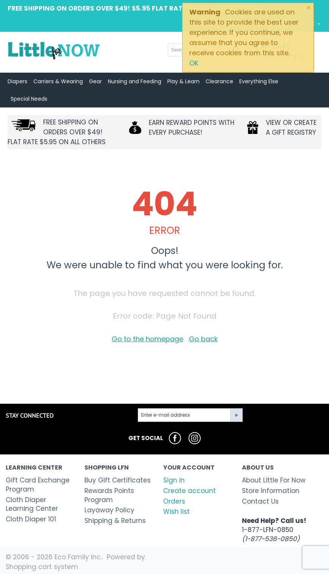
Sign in (174, 480)
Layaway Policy (109, 510)
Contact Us (260, 501)
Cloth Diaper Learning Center (32, 504)
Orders (174, 501)
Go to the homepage (147, 339)
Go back (203, 339)
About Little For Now (274, 480)
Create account (189, 490)
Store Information (270, 490)
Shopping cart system (42, 566)
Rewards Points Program (109, 495)
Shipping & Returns (115, 520)
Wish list (176, 511)
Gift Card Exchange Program (38, 485)
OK (193, 63)
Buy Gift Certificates (117, 480)
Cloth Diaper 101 (31, 519)
